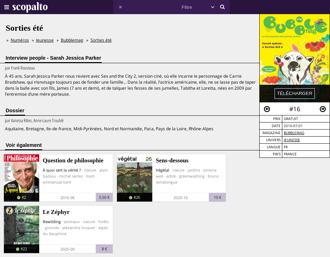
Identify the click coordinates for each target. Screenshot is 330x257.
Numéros (20, 40)
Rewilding (52, 221)
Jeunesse (292, 140)
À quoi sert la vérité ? (62, 170)
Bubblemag (294, 133)
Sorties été (101, 40)
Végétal (162, 170)
